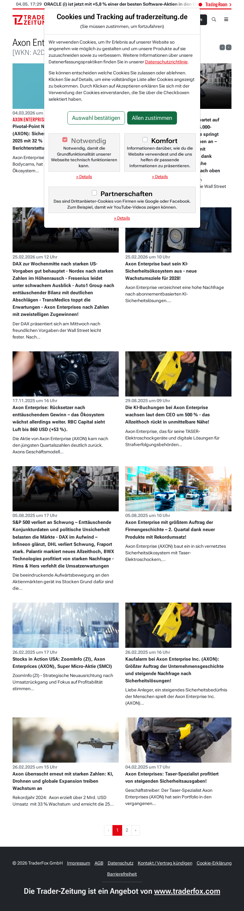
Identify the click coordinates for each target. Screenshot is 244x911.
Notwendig (88, 141)
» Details (84, 176)
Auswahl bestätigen (96, 118)
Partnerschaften (127, 194)
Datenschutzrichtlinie (166, 61)
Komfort (164, 141)
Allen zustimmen (152, 118)
